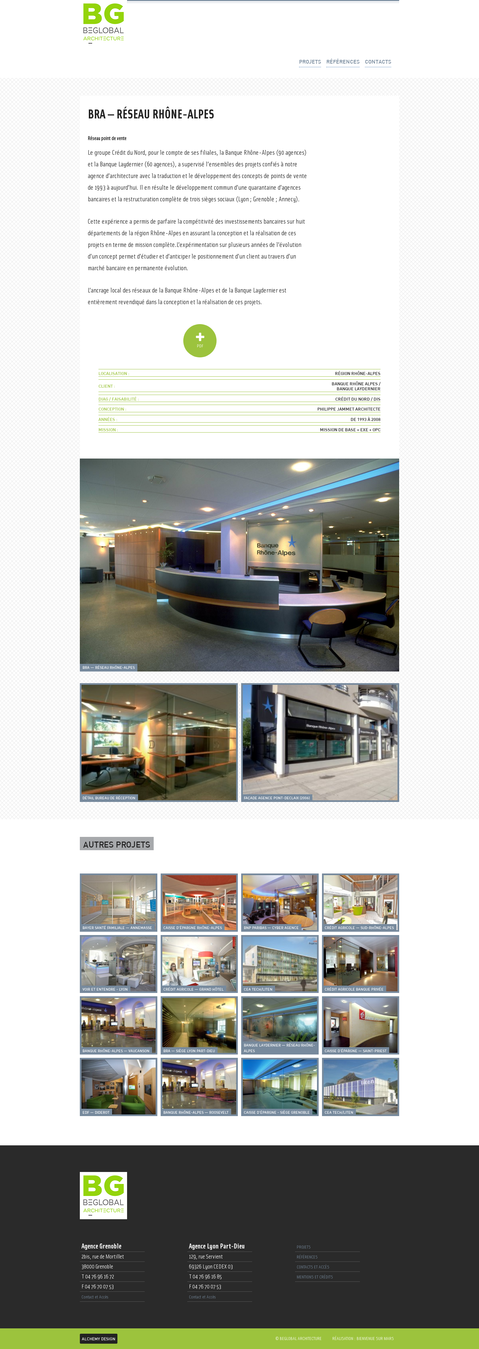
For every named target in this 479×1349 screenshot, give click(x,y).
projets (310, 61)
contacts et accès (313, 1267)
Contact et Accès (94, 1297)
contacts (378, 61)
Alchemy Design (98, 1338)
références (343, 61)
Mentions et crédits (315, 1277)
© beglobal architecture (298, 1338)
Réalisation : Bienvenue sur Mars (363, 1338)
